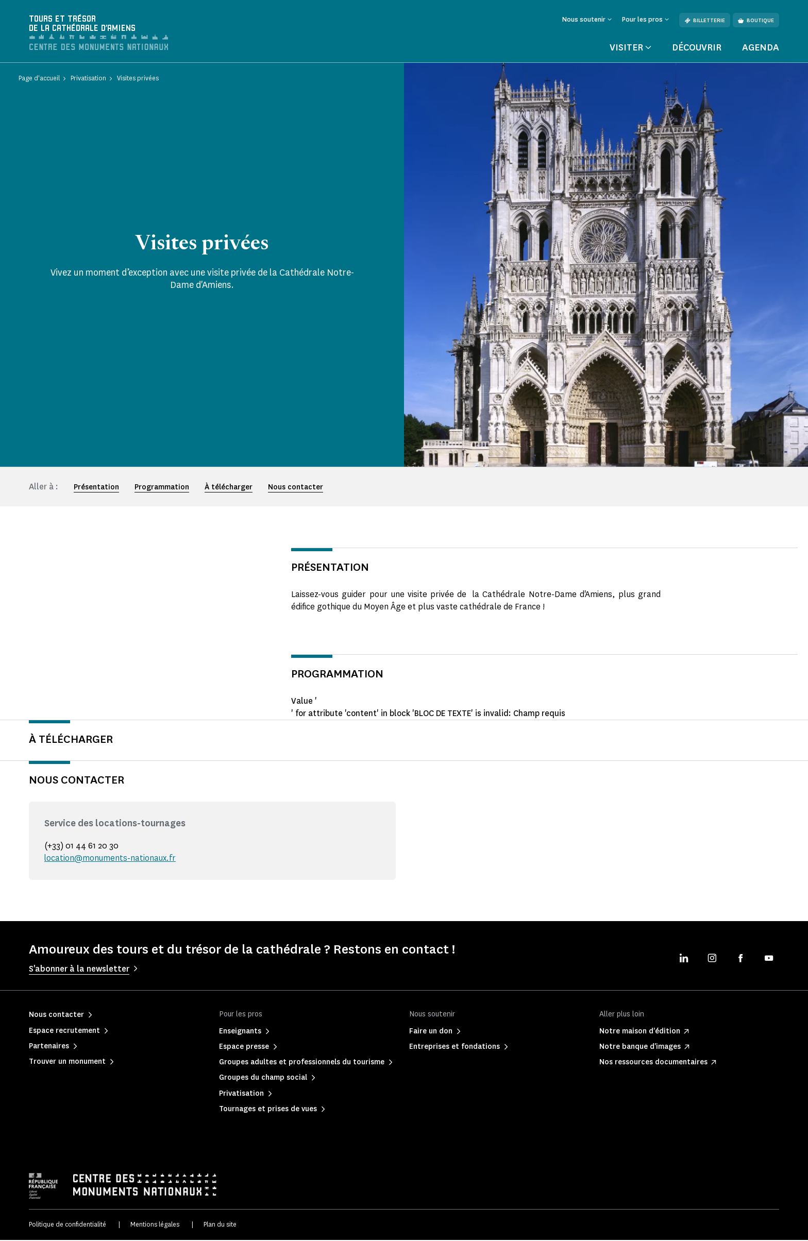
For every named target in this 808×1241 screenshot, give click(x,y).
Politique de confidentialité (67, 1225)
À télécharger (228, 488)
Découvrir (696, 48)
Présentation (96, 488)
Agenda (760, 48)
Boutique (756, 20)
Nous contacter (295, 488)
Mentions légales (154, 1225)
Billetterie (704, 20)
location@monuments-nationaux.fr (110, 859)
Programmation (161, 488)
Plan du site (220, 1225)
